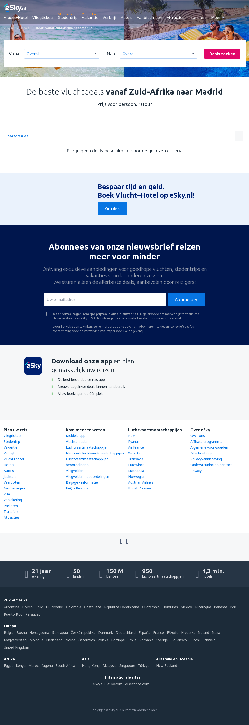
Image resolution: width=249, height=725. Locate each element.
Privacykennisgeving (206, 459)
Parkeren (11, 505)
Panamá (220, 607)
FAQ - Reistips (77, 488)
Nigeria (47, 665)
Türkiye (143, 665)
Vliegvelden (74, 470)
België (9, 632)
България (60, 632)
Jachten (10, 476)
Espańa (144, 632)
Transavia (135, 459)
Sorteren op (18, 136)
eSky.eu (99, 684)
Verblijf (109, 17)
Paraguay (33, 614)
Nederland (54, 640)
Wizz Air (134, 453)
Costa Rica (92, 607)
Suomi (195, 640)
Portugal (118, 640)
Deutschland (126, 632)
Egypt (8, 665)
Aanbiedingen (149, 17)
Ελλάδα (172, 632)
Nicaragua (203, 607)
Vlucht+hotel (14, 459)
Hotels (9, 464)
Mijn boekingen (202, 453)
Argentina (11, 607)
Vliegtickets (43, 17)
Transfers (198, 17)
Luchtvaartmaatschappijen (87, 447)
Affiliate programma (206, 441)
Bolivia (27, 607)
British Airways (139, 488)
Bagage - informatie (82, 482)
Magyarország (15, 640)
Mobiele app (75, 435)
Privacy (196, 470)
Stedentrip (68, 17)
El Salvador (54, 607)
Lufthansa (136, 470)
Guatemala (151, 607)
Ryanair (134, 441)
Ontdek (112, 208)
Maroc (33, 665)
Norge (70, 640)
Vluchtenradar (77, 441)
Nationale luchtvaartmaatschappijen (95, 453)
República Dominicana (121, 607)
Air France (136, 447)
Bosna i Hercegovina (33, 632)
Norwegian (136, 476)
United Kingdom (16, 647)
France (158, 632)
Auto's (126, 17)
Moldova (36, 640)
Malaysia (109, 665)
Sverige (162, 640)
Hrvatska (188, 632)
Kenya (21, 665)
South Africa (65, 665)
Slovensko (179, 640)
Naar (112, 53)
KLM (131, 435)
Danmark (105, 632)
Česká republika (83, 632)
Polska (103, 640)
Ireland (203, 632)
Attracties (175, 17)
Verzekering (13, 500)
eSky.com (114, 684)
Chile (39, 607)
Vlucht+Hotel (16, 17)
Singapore (127, 665)
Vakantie (90, 17)
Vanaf (15, 53)
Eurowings (136, 464)
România (146, 640)
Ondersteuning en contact (211, 464)
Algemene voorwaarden (209, 447)
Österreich (86, 640)
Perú (233, 607)
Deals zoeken (222, 53)
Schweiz (209, 640)
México (186, 607)
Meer (216, 17)
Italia (216, 632)
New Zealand (166, 665)
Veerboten (12, 482)
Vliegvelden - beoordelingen (87, 476)
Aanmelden (186, 299)
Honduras (170, 607)
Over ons (197, 435)
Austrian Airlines (140, 482)
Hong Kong (91, 665)
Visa (7, 494)
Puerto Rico (13, 614)
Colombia (73, 607)
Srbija (132, 640)
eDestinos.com (137, 684)
